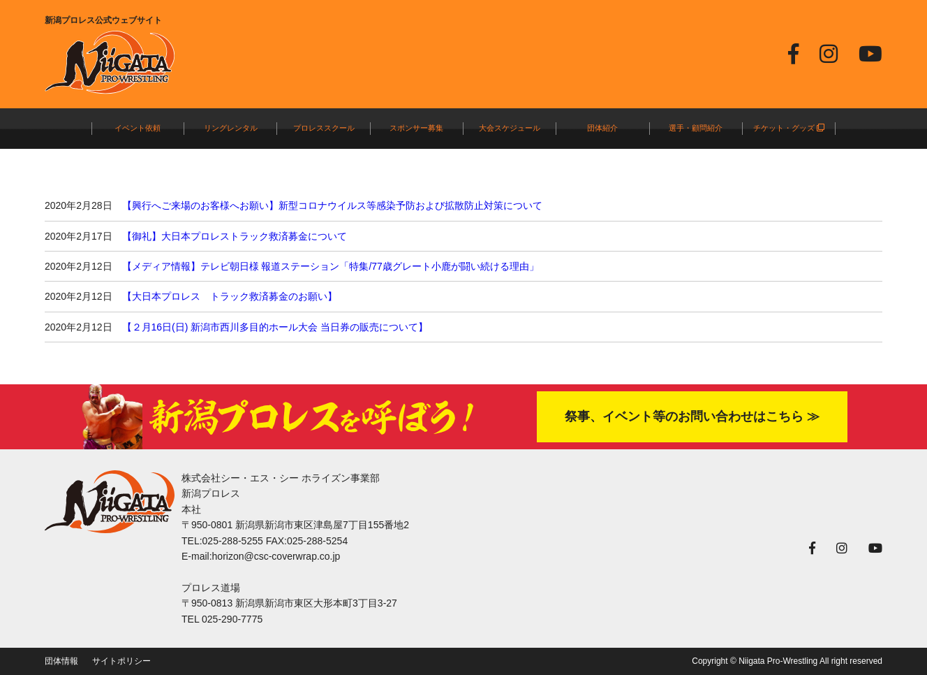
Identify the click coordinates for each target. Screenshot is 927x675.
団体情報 (61, 661)
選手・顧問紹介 (695, 128)
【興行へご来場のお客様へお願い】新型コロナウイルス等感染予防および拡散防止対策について (332, 205)
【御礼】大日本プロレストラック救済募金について (234, 236)
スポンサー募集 (416, 128)
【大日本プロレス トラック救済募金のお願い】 (229, 296)
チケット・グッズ (788, 128)
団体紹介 (602, 128)
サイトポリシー (121, 661)
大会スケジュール (509, 128)
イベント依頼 (137, 128)
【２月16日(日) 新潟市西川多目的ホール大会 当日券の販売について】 (275, 327)
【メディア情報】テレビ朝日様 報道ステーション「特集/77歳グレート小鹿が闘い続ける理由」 (330, 266)
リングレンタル (231, 128)
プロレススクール (324, 128)
